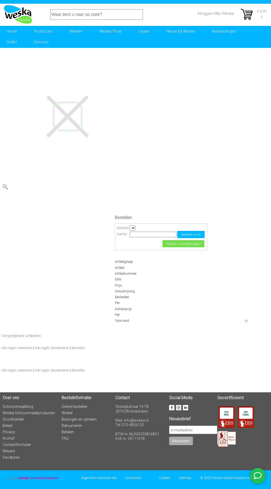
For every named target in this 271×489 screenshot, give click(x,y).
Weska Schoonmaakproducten (29, 413)
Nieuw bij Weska (180, 31)
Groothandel (13, 419)
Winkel (67, 413)
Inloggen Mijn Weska (216, 13)
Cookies (164, 478)
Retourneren (72, 425)
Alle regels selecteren (16, 348)
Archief (9, 438)
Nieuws (9, 451)
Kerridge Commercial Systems (38, 478)
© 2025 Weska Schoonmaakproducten (229, 478)
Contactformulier (17, 445)
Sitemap (185, 478)
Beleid (7, 425)
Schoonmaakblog (18, 406)
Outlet (11, 42)
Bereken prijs (191, 234)
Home (11, 31)
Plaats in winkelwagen (183, 244)
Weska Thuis (110, 31)
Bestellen (78, 348)
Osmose (41, 42)
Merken (76, 31)
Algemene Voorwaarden (99, 478)
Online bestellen (74, 406)
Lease (144, 31)
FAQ (65, 438)
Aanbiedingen (224, 31)
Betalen (68, 432)
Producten (43, 31)
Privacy (9, 432)
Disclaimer (133, 478)
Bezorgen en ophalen (79, 419)
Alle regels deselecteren (52, 348)
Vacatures (11, 457)
